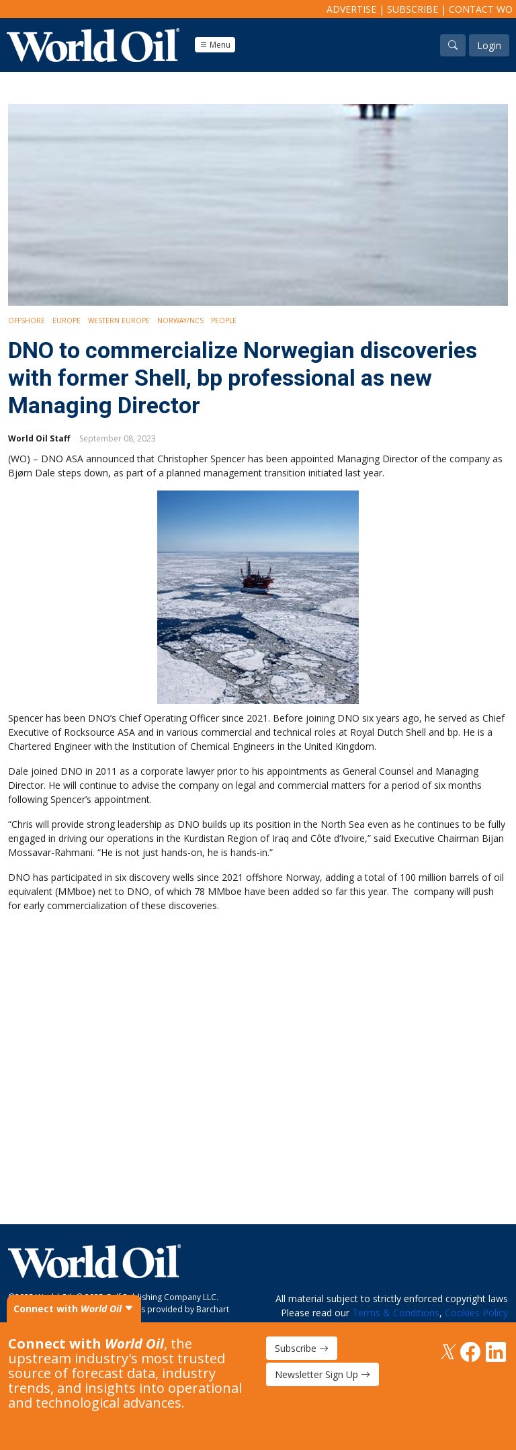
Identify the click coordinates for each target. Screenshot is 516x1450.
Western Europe (119, 320)
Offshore (26, 320)
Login (489, 45)
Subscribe (412, 9)
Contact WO (481, 9)
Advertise (351, 9)
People (223, 320)
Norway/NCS (180, 320)
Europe (66, 320)
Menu (215, 44)
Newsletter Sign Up (322, 1374)
